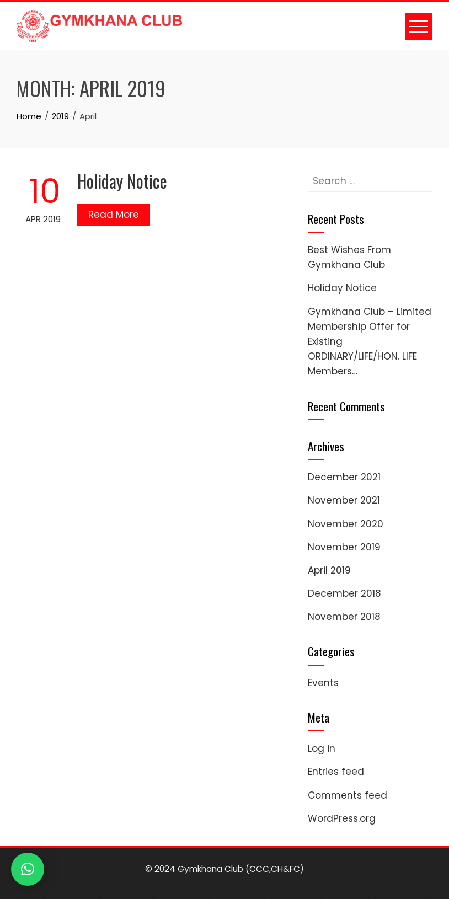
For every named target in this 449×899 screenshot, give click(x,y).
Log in (321, 748)
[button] (27, 869)
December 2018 (344, 593)
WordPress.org (342, 818)
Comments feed (347, 795)
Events (323, 682)
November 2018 (344, 616)
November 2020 (345, 524)
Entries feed (336, 771)
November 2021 (344, 500)
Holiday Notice (122, 181)
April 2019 (329, 570)
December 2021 (344, 477)
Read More (113, 214)
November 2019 (344, 547)
